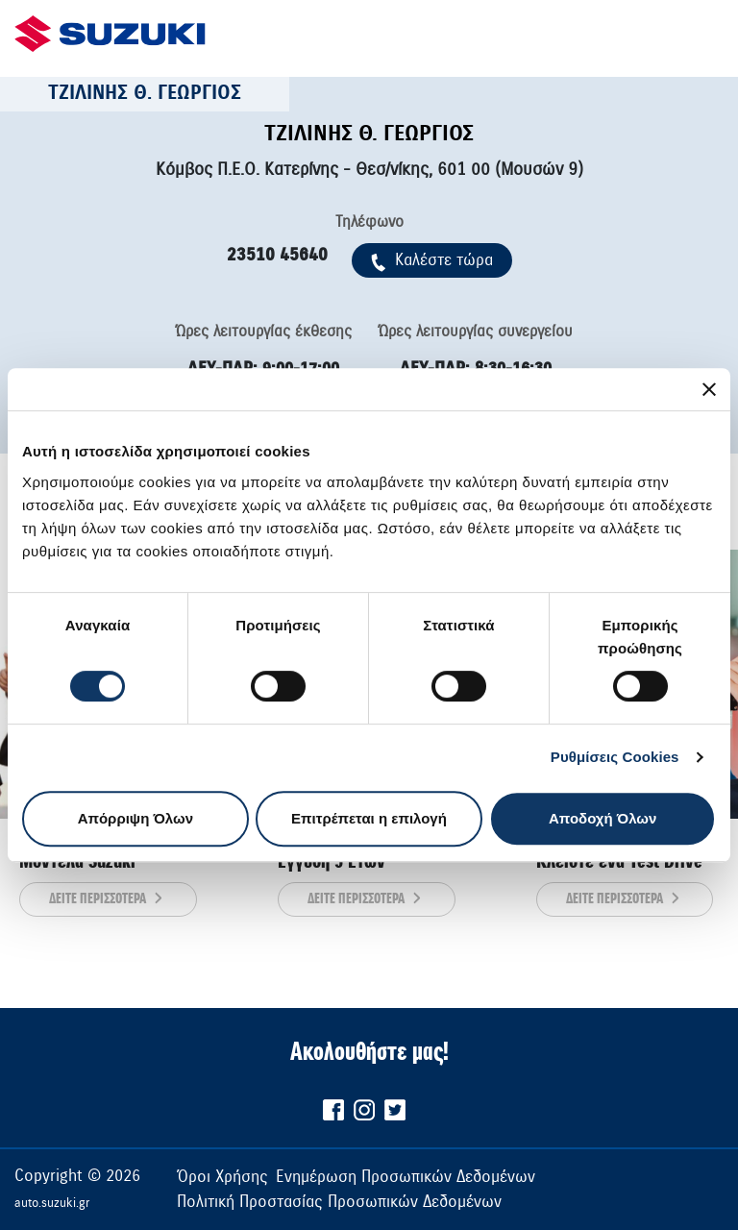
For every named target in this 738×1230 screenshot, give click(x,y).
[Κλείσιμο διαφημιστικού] (709, 389)
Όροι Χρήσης (222, 1177)
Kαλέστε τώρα (432, 260)
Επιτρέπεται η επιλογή (369, 818)
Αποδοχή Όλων (602, 818)
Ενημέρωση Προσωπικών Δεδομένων (405, 1177)
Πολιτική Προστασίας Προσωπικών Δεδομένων (339, 1202)
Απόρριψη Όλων (135, 818)
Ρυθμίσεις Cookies (615, 757)
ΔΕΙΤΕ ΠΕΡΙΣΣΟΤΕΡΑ (108, 899)
